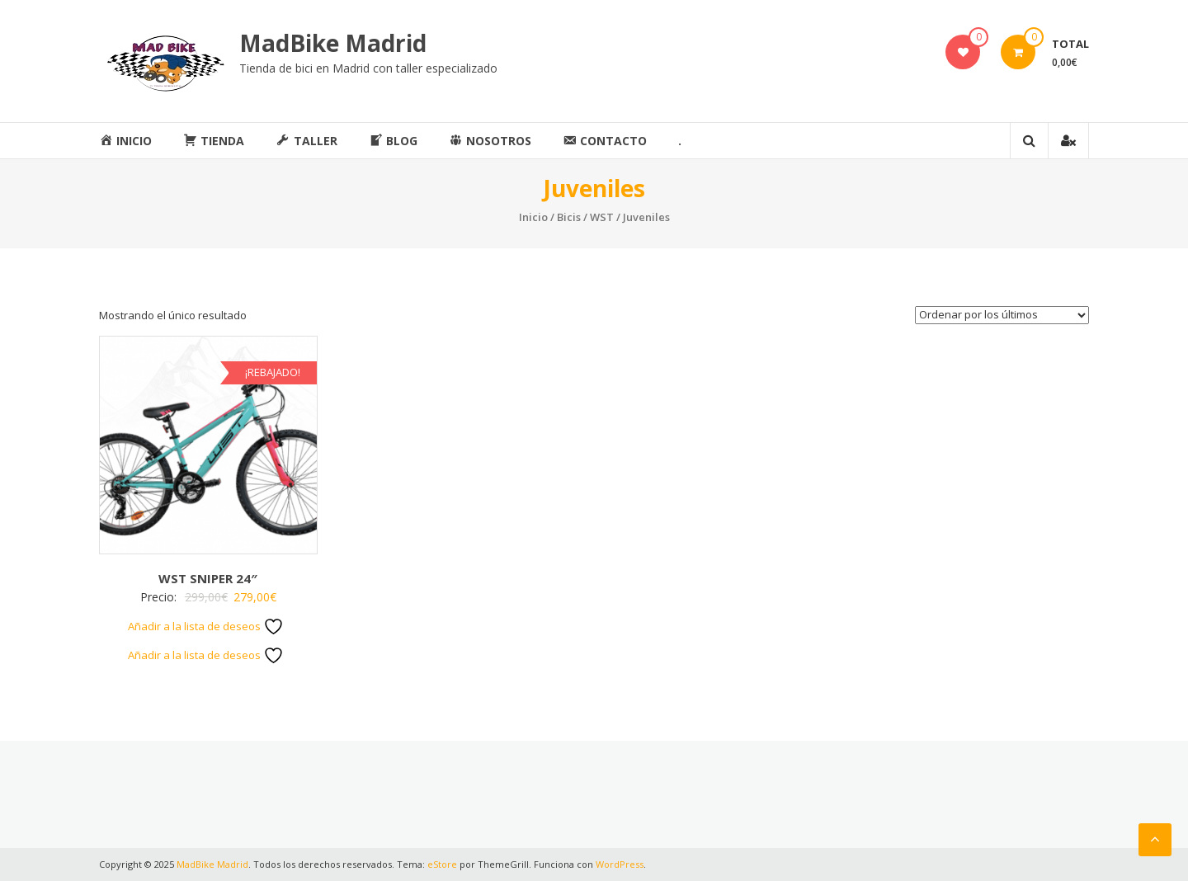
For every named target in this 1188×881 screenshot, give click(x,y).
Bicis (569, 217)
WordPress (620, 864)
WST (602, 217)
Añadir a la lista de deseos (206, 626)
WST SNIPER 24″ (207, 578)
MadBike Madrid (333, 43)
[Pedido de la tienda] (1002, 315)
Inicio (533, 217)
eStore (442, 864)
